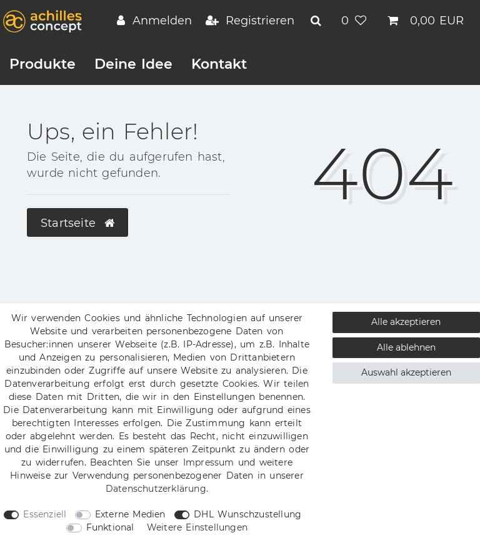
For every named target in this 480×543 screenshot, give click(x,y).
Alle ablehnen (406, 347)
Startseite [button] (77, 222)
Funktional (110, 527)
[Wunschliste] (355, 22)
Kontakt (219, 63)
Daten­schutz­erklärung (156, 488)
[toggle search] (317, 20)
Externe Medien (130, 514)
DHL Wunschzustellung (247, 514)
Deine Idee (133, 63)
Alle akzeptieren (406, 321)
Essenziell (44, 514)
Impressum (208, 462)
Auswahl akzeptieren (406, 372)
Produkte (42, 63)
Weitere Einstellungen (197, 527)
